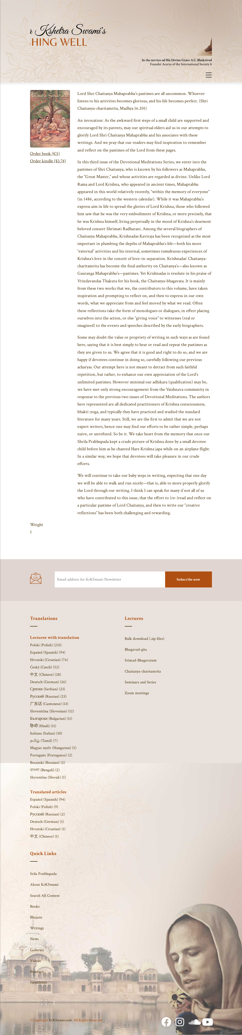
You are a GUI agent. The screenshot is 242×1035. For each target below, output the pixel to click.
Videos (35, 960)
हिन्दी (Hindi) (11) (43, 726)
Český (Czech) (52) (44, 667)
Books (35, 906)
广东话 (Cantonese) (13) (49, 703)
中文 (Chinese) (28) (45, 674)
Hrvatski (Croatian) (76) (49, 659)
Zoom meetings (137, 693)
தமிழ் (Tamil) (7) (44, 740)
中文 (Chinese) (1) (44, 836)
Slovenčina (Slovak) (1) (48, 777)
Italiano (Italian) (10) (46, 733)
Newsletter (38, 982)
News (34, 939)
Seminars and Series (140, 682)
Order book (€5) (45, 153)
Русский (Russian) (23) (48, 696)
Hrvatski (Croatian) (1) (48, 829)
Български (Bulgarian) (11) (51, 718)
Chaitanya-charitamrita (143, 671)
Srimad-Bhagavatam (141, 660)
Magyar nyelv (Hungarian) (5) (53, 747)
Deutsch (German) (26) (48, 682)
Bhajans (36, 917)
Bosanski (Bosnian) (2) (47, 762)
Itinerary (37, 971)
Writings (37, 928)
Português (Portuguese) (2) (51, 755)
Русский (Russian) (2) (47, 814)
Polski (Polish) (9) (44, 807)
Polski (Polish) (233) (46, 645)
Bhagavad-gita (136, 649)
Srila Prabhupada (43, 873)
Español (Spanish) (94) (47, 652)
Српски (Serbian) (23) (47, 689)
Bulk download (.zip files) (144, 638)
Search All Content (45, 895)
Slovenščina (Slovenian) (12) (52, 711)
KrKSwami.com (60, 1020)
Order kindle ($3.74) (48, 161)
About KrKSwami (44, 884)
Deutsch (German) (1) (47, 821)
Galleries (37, 950)
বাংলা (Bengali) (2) (45, 770)
